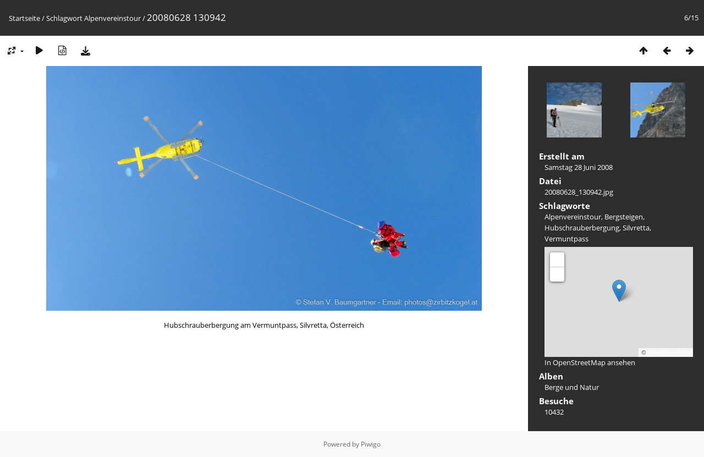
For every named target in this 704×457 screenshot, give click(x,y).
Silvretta (636, 228)
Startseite (24, 18)
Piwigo (371, 444)
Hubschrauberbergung (581, 228)
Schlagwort (64, 18)
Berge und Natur (571, 387)
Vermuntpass (566, 239)
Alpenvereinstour (112, 18)
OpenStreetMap (668, 352)
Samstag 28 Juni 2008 (578, 167)
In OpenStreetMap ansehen (589, 362)
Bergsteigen (623, 217)
